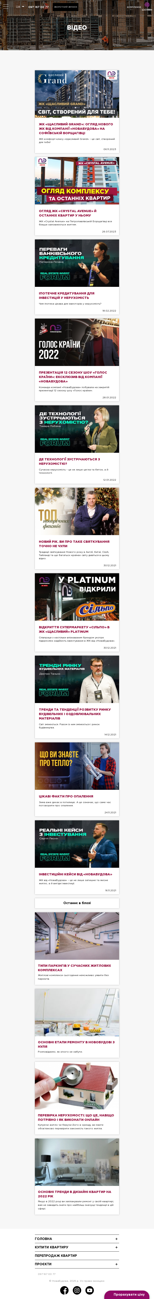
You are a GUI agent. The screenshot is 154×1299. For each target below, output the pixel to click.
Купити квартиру (51, 1247)
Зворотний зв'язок (65, 7)
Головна (43, 1239)
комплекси (134, 7)
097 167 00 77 (38, 7)
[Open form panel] (126, 1295)
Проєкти (43, 1264)
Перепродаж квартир (56, 1255)
